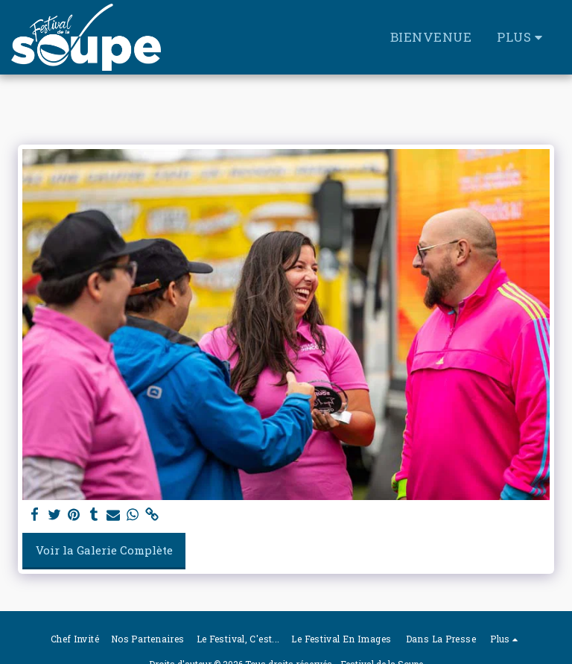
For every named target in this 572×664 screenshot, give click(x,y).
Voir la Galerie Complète (104, 550)
